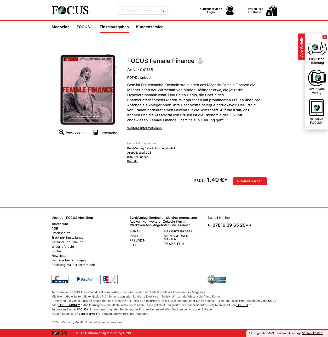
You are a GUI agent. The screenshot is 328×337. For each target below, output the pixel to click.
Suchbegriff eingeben (136, 10)
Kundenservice (149, 26)
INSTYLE (136, 236)
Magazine (60, 26)
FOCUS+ (84, 26)
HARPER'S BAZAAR (178, 231)
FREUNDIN (137, 240)
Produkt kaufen (250, 181)
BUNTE (135, 231)
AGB (55, 228)
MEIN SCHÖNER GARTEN (176, 237)
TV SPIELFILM (174, 244)
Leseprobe (108, 133)
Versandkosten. (312, 333)
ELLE (133, 245)
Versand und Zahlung (67, 242)
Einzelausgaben (114, 26)
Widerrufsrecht (63, 246)
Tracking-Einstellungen (69, 237)
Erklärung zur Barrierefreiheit (73, 265)
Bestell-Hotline (219, 217)
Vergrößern (75, 132)
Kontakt (132, 161)
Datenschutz (61, 233)
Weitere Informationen (200, 61)
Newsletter (60, 256)
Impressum (60, 224)
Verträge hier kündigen (69, 260)
